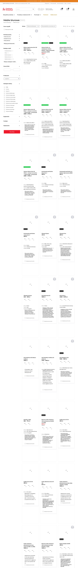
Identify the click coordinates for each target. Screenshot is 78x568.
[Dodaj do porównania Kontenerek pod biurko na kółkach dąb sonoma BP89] (61, 259)
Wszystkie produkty (8, 14)
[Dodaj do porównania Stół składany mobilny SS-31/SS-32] (43, 446)
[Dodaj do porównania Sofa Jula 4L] (61, 381)
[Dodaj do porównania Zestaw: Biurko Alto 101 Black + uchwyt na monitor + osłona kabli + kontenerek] (25, 199)
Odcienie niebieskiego (10, 101)
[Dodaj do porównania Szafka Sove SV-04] (61, 502)
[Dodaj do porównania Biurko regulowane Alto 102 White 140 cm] (25, 134)
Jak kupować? (53, 3)
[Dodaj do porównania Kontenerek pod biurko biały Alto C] (43, 255)
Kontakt (69, 3)
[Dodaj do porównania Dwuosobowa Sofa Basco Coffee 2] (25, 443)
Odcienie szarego (8, 107)
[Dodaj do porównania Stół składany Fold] (61, 445)
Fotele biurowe (7, 36)
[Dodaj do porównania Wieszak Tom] (61, 320)
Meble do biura (8, 56)
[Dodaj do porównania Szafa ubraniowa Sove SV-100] (43, 564)
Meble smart (53, 14)
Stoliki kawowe (8, 54)
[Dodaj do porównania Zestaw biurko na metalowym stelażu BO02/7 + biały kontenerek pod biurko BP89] (43, 136)
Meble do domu (8, 59)
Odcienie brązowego (9, 95)
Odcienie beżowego (9, 93)
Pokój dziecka (7, 40)
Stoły (6, 52)
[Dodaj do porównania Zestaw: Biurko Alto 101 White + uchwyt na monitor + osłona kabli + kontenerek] (25, 261)
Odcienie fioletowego (9, 99)
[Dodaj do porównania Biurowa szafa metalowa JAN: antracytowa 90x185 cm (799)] (43, 511)
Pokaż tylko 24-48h (8, 29)
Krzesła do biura (8, 50)
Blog (65, 3)
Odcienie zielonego (9, 109)
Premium (45, 14)
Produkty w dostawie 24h (23, 14)
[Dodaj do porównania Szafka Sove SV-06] (25, 564)
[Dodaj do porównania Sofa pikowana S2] (43, 389)
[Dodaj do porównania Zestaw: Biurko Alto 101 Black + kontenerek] (43, 196)
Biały (6, 87)
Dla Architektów (60, 3)
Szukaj (12, 132)
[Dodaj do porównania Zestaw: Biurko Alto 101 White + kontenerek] (61, 196)
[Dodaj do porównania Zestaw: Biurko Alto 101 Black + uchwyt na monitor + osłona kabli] (61, 135)
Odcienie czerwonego (9, 97)
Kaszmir (7, 91)
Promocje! (36, 14)
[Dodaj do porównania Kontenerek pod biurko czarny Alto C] (25, 317)
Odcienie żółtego (8, 111)
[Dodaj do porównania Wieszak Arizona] (25, 375)
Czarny (6, 89)
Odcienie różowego (9, 105)
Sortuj (23, 26)
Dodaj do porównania (30, 134)
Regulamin (47, 3)
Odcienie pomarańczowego (11, 103)
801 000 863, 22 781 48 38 (8, 3)
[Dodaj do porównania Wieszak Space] (43, 321)
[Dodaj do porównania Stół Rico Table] (25, 503)
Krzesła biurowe (7, 38)
